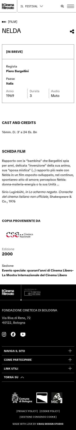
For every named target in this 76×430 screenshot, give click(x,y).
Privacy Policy (27, 411)
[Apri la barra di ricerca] (62, 6)
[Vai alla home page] (8, 6)
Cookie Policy (50, 411)
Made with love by (38, 424)
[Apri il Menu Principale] (70, 6)
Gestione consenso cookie (38, 416)
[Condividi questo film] (72, 31)
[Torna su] (14, 377)
